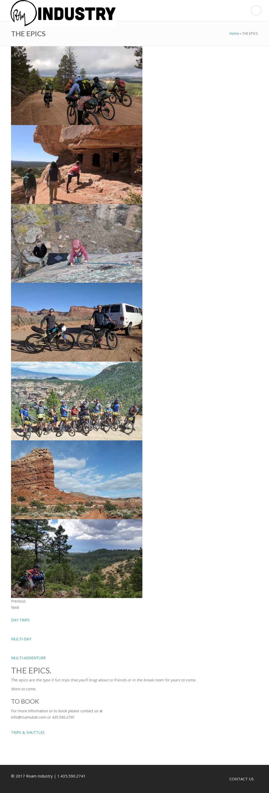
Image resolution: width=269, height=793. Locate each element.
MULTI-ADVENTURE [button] (28, 657)
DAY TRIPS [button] (20, 619)
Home (234, 33)
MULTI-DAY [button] (21, 638)
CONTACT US (241, 778)
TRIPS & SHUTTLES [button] (28, 732)
